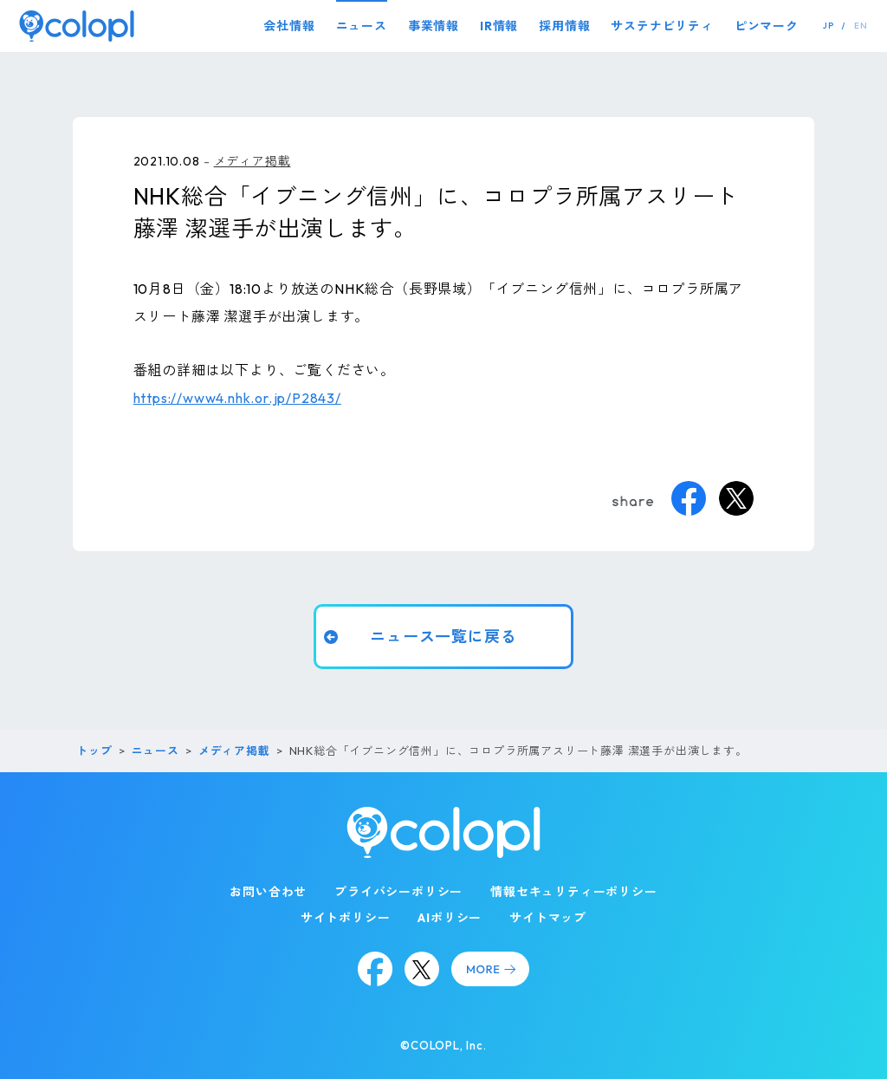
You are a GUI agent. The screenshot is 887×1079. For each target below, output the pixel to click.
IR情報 (499, 26)
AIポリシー (450, 918)
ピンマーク (767, 26)
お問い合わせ (268, 892)
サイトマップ (547, 918)
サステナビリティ (662, 26)
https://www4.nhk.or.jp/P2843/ (237, 397)
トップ (94, 750)
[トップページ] (76, 25)
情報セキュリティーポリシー (573, 892)
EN (861, 25)
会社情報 (288, 26)
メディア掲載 (252, 161)
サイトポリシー (346, 918)
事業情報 (433, 26)
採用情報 (564, 26)
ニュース (361, 26)
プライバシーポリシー (398, 892)
